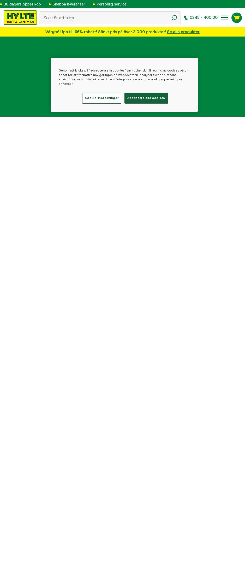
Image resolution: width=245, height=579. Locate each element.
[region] (124, 85)
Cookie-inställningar (101, 98)
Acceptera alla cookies (146, 98)
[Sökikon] (174, 17)
